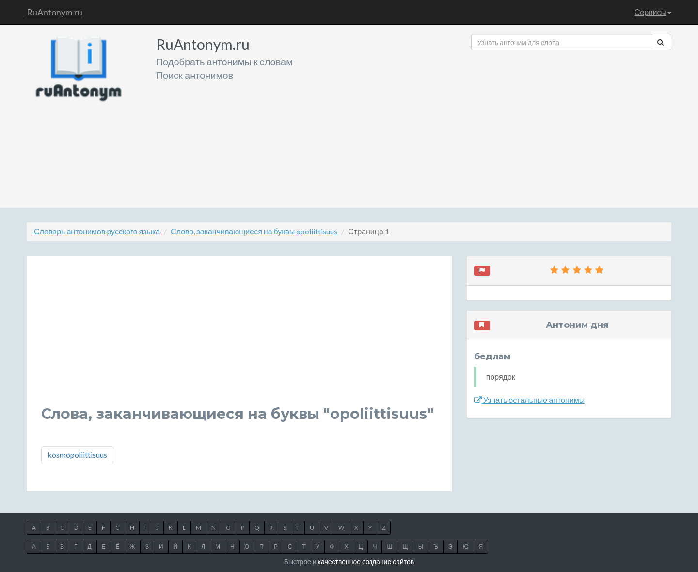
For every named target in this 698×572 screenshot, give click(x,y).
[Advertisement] (571, 125)
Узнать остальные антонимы (529, 399)
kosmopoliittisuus (77, 454)
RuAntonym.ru (54, 12)
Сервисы (653, 11)
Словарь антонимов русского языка (97, 231)
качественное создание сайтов (366, 561)
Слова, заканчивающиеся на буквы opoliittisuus (254, 231)
